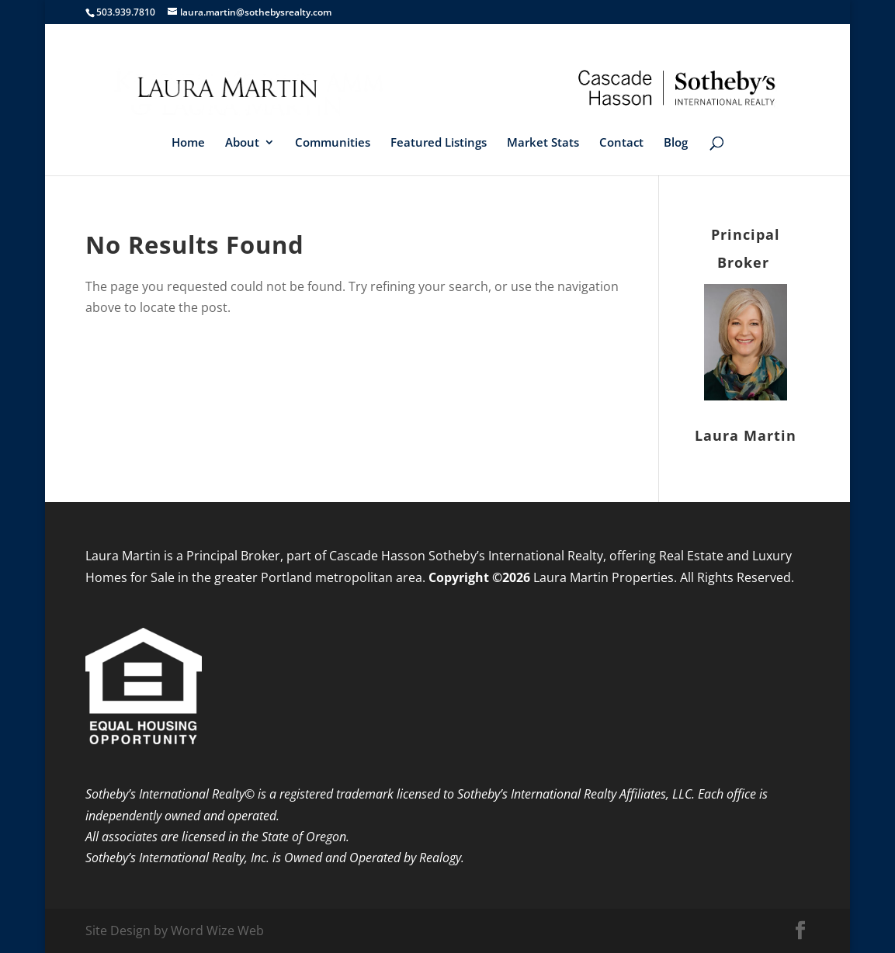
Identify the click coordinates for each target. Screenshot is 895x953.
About (242, 143)
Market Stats (543, 143)
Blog (676, 143)
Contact (621, 143)
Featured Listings (438, 143)
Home (188, 143)
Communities (332, 143)
